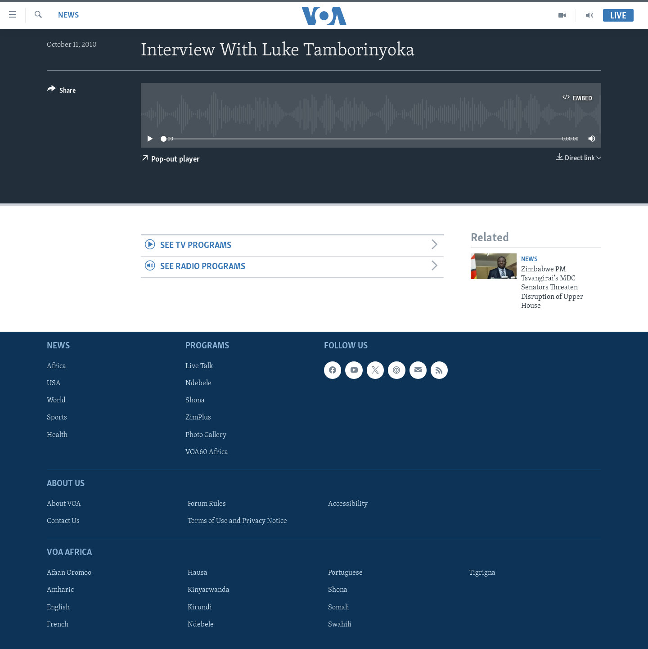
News (68, 15)
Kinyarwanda (209, 590)
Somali (338, 607)
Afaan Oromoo (69, 573)
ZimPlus (198, 417)
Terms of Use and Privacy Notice (237, 521)
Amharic (60, 590)
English (58, 607)
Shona (195, 400)
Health (57, 434)
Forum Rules (207, 504)
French (57, 624)
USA (54, 383)
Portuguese (345, 573)
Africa (56, 366)
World (56, 400)
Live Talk (199, 366)
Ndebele (198, 383)
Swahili (339, 624)
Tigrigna (482, 573)
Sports (57, 417)
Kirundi (200, 607)
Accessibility (348, 504)
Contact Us (63, 521)
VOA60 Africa (206, 451)
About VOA (64, 504)
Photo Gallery (205, 434)
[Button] (61, 92)
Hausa (197, 573)
